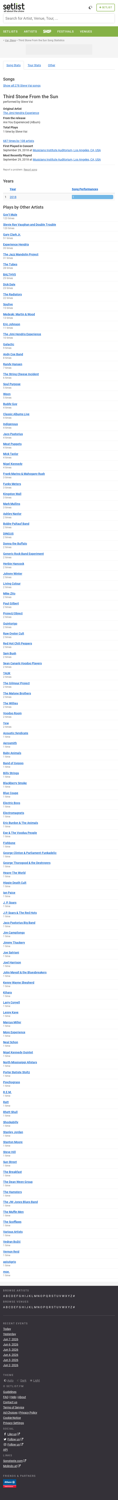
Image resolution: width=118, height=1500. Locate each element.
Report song (30, 169)
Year (13, 189)
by (18, 141)
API (5, 1449)
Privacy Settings (13, 1423)
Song (13, 65)
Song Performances (85, 189)
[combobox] (59, 18)
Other (51, 65)
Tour (34, 65)
